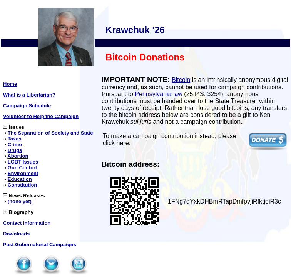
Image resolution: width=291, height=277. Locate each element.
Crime (15, 144)
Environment (23, 173)
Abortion (17, 156)
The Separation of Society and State (50, 133)
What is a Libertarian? (29, 95)
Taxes (15, 139)
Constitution (22, 185)
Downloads (16, 234)
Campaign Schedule (27, 105)
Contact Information (27, 223)
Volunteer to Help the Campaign (41, 116)
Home (10, 84)
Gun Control (22, 167)
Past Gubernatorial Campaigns (39, 244)
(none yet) (20, 201)
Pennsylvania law (158, 94)
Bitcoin (181, 80)
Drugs (15, 150)
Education (20, 179)
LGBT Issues (23, 162)
